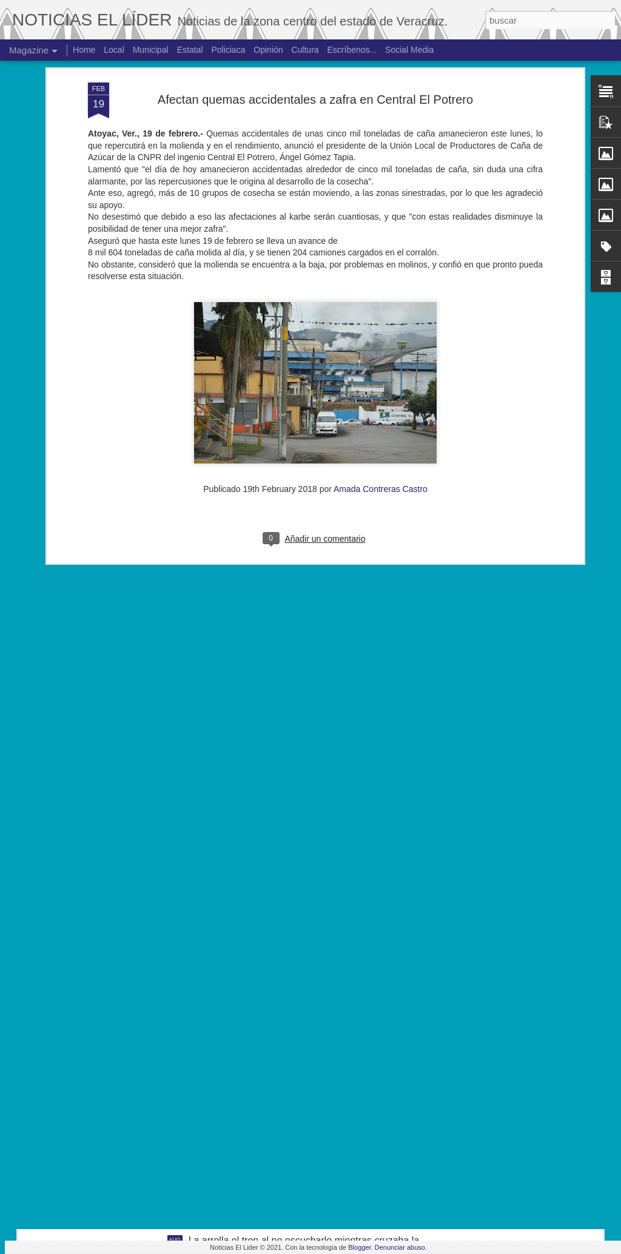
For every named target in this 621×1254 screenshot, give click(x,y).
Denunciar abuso (400, 1247)
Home (84, 50)
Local (114, 50)
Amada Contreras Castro (381, 326)
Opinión (268, 50)
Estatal (190, 50)
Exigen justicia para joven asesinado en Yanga (289, 965)
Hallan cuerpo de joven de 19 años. (265, 1102)
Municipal (151, 50)
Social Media (409, 50)
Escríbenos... (352, 50)
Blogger (359, 1247)
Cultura (304, 50)
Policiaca (228, 50)
